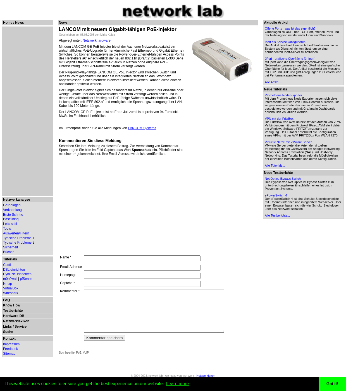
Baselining (10, 219)
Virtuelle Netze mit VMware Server (289, 142)
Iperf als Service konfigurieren (286, 42)
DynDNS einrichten (17, 274)
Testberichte (13, 311)
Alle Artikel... (274, 82)
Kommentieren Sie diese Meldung (90, 140)
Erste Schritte (13, 215)
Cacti (7, 265)
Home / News (13, 23)
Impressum (11, 344)
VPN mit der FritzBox (280, 118)
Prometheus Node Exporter (284, 95)
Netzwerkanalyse (16, 200)
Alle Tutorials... (276, 165)
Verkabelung (12, 210)
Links (7, 326)
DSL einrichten (14, 270)
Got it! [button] (332, 384)
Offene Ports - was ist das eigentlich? (291, 28)
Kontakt (9, 338)
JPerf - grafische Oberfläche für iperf (291, 58)
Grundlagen (12, 205)
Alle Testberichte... (278, 215)
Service (21, 326)
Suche (8, 332)
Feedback (10, 349)
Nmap (7, 284)
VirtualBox (10, 288)
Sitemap (9, 354)
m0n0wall (10, 279)
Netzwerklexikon (16, 321)
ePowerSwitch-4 (277, 195)
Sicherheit (10, 247)
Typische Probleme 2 (18, 242)
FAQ (6, 300)
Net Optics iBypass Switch (284, 178)
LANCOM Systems (142, 128)
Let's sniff (10, 224)
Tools (7, 229)
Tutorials (10, 259)
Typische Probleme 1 (18, 238)
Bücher (8, 252)
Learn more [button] (177, 383)
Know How (11, 305)
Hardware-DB (13, 316)
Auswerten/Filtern (16, 233)
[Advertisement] (27, 111)
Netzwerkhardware (97, 40)
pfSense (26, 279)
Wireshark (10, 293)
